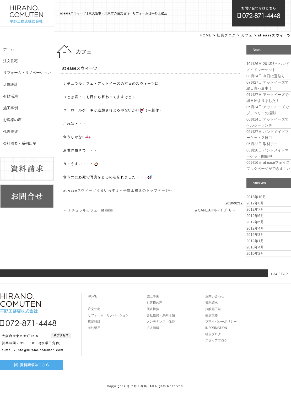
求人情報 (153, 328)
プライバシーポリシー (221, 321)
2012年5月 (255, 222)
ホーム (8, 49)
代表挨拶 (10, 131)
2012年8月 (255, 203)
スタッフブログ (216, 340)
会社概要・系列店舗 (19, 143)
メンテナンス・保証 (161, 321)
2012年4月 (255, 228)
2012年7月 (255, 209)
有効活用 (10, 96)
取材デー (262, 144)
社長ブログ (226, 35)
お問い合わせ (214, 296)
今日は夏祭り (265, 76)
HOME (206, 35)
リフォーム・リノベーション (27, 72)
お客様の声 (12, 120)
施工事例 (10, 108)
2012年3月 (255, 234)
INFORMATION (216, 328)
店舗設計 (10, 84)
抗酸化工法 (213, 309)
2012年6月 (255, 216)
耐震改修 (211, 315)
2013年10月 (256, 197)
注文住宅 (10, 61)
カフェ (247, 35)
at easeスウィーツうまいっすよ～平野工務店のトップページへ (118, 190)
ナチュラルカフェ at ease (88, 210)
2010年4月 (255, 247)
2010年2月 (255, 253)
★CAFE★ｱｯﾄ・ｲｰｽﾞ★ (215, 210)
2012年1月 (255, 241)
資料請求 (211, 303)
